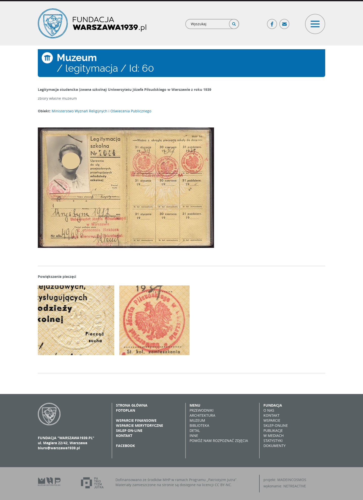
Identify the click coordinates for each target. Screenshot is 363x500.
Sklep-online (275, 425)
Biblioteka (199, 425)
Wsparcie (271, 420)
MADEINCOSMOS (291, 479)
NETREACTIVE (294, 486)
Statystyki (273, 440)
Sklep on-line (129, 430)
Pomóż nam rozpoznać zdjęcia (219, 440)
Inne (194, 435)
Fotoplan (125, 410)
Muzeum (197, 420)
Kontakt (124, 435)
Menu (195, 405)
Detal (195, 430)
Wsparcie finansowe (136, 420)
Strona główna (131, 405)
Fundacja (272, 405)
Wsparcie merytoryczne (139, 425)
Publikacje (273, 430)
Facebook (272, 21)
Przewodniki (202, 410)
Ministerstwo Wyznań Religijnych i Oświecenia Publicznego (101, 111)
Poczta (284, 21)
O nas (268, 410)
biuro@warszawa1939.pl (59, 447)
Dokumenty (274, 445)
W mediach (273, 435)
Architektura (202, 415)
